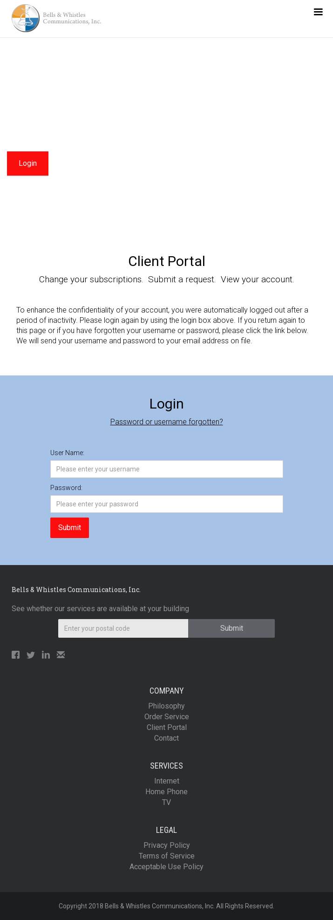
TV (166, 802)
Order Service (166, 716)
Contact (166, 738)
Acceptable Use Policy (166, 866)
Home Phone (166, 791)
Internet (166, 781)
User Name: (67, 453)
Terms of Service (167, 856)
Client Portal (167, 727)
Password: (66, 487)
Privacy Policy (166, 845)
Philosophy (166, 706)
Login (28, 163)
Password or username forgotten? (166, 421)
